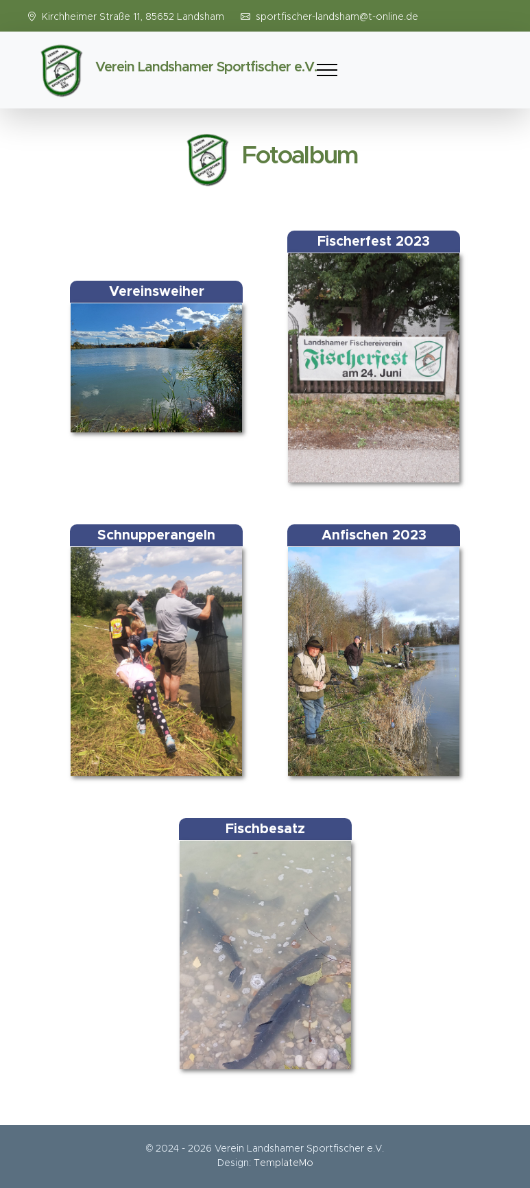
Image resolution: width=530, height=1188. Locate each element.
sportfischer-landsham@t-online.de (337, 17)
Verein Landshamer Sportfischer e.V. (206, 67)
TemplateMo (283, 1163)
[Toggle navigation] (327, 70)
